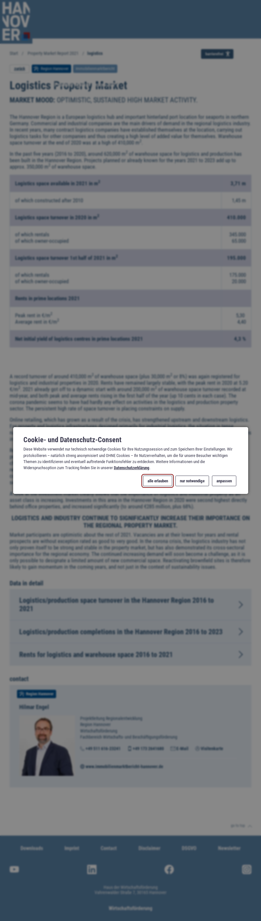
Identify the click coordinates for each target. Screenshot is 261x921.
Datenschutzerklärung (131, 467)
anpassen (224, 480)
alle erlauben (157, 480)
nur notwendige (192, 480)
